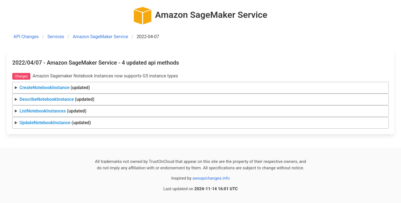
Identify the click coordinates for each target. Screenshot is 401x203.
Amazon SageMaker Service (100, 36)
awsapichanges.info (211, 178)
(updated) (54, 87)
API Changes (26, 36)
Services (55, 36)
